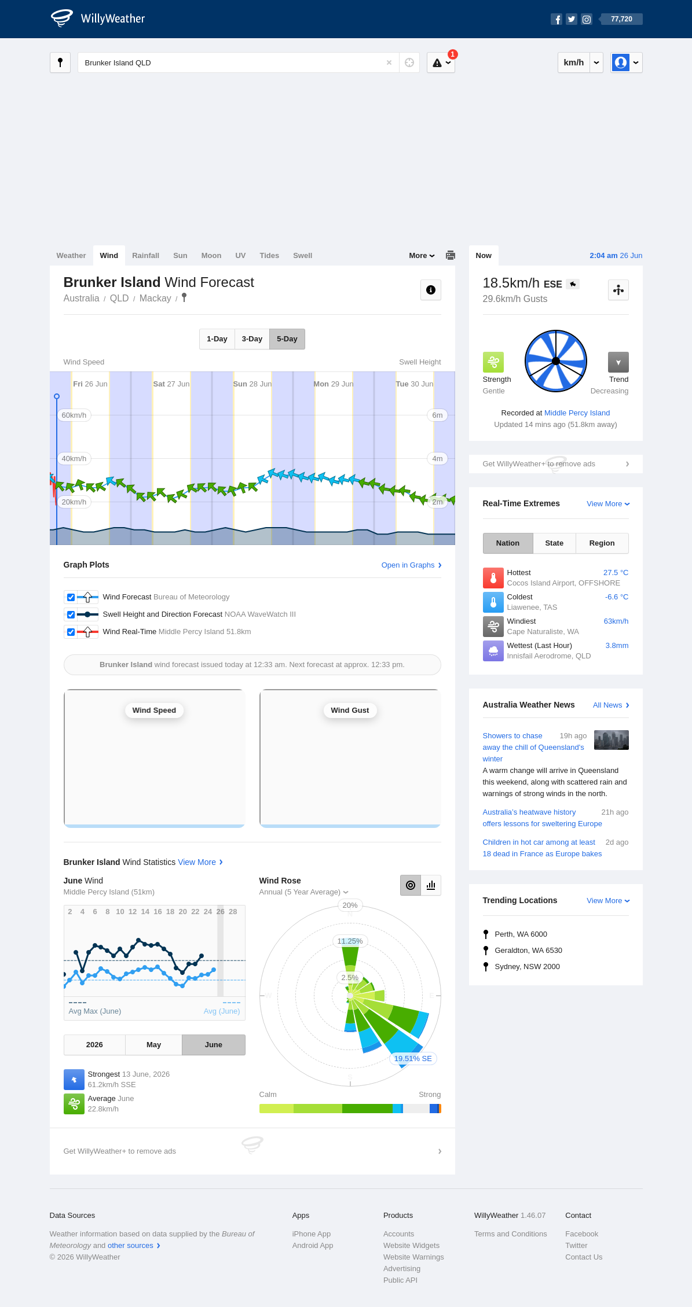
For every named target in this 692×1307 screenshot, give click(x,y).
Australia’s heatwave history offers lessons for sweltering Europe (556, 817)
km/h (573, 62)
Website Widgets (411, 1245)
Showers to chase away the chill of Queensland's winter (556, 765)
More (418, 255)
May (154, 1044)
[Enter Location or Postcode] (249, 62)
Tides (269, 255)
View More (604, 503)
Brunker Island (184, 297)
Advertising (401, 1268)
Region (602, 543)
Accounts (398, 1233)
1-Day (217, 338)
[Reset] (389, 62)
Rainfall (145, 255)
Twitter (576, 1245)
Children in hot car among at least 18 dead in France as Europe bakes (556, 847)
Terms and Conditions (510, 1233)
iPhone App (311, 1233)
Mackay (155, 298)
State (554, 543)
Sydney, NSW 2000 (527, 966)
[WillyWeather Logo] (104, 19)
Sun (180, 255)
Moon (212, 255)
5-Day (287, 338)
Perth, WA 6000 (521, 934)
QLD (119, 298)
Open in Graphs (408, 565)
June (213, 1044)
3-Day (252, 338)
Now (484, 255)
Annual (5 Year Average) (300, 892)
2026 (94, 1044)
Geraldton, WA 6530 (529, 950)
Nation (507, 543)
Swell (302, 255)
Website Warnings (413, 1257)
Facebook (581, 1233)
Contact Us (583, 1257)
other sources (130, 1245)
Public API (400, 1280)
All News (608, 705)
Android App (313, 1245)
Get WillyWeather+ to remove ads (539, 463)
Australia (82, 298)
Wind (109, 255)
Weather (71, 255)
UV (240, 255)
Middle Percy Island (577, 412)
